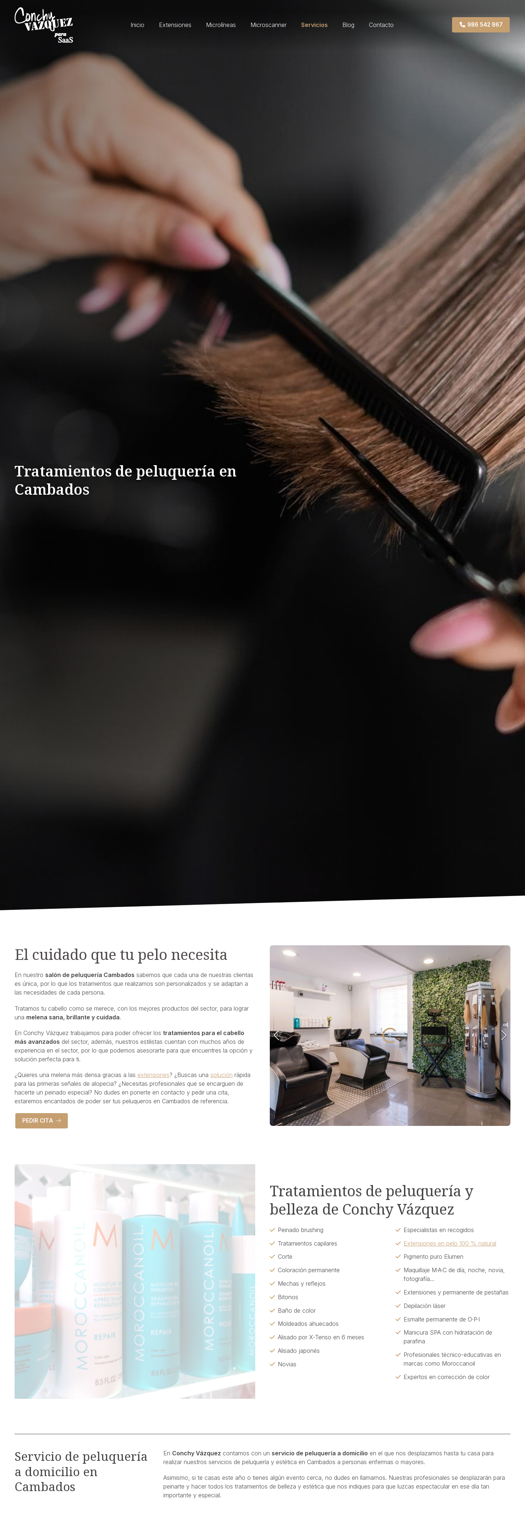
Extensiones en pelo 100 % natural (450, 1243)
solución (221, 1074)
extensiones (153, 1074)
